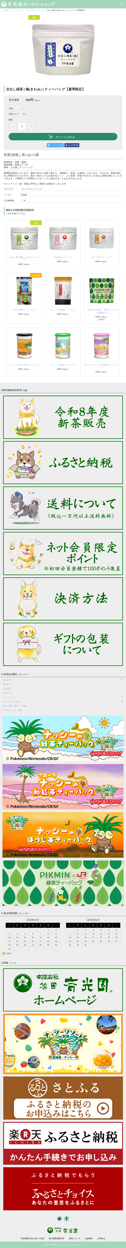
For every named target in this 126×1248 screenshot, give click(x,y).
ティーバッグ (17, 10)
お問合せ (101, 1239)
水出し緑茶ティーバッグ (24, 310)
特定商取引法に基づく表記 (32, 1239)
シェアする (73, 145)
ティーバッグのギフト (12, 702)
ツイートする (56, 145)
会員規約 (89, 1239)
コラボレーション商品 (12, 710)
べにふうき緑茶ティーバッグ (63, 310)
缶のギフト (8, 693)
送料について (75, 1239)
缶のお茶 (7, 689)
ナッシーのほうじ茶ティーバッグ (24, 365)
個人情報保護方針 (56, 1239)
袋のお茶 (7, 680)
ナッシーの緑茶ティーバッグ (63, 365)
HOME (6, 10)
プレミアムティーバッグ (34, 10)
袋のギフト (8, 684)
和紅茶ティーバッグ (63, 257)
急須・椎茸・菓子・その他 (14, 706)
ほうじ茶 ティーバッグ (102, 257)
